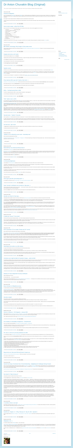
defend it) (49, 109)
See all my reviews (29, 377)
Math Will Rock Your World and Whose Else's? (14, 147)
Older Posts (54, 433)
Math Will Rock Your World (7, 151)
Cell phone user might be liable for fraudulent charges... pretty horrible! (19, 258)
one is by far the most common (30, 206)
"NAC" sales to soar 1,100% (10, 98)
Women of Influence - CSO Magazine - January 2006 (16, 312)
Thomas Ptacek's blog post (17, 339)
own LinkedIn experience (35, 366)
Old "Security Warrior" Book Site (63, 56)
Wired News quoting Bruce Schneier (9, 289)
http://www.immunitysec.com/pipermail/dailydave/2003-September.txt (27, 316)
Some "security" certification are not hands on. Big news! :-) (17, 185)
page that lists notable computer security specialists (29, 427)
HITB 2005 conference (12, 162)
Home (30, 433)
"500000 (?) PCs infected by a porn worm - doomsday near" (17, 134)
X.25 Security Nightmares (9, 161)
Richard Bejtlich (13, 15)
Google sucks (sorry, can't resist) (11, 54)
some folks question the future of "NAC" (39, 109)
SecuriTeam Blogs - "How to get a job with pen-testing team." (23, 180)
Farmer (47, 427)
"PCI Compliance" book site (62, 52)
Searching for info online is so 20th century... (14, 246)
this (44, 40)
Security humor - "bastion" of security (12, 115)
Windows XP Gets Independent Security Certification (15, 273)
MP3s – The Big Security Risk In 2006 (12, 90)
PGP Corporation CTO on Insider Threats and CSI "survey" (17, 229)
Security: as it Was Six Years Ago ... (12, 196)
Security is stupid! (8, 297)
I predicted (10, 100)
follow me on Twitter (66, 59)
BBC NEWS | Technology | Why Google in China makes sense (18, 46)
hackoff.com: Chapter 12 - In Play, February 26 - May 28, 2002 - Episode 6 (20, 411)
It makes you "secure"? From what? (12, 216)
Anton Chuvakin (21, 377)
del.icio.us (34, 72)
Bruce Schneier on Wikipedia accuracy (12, 286)
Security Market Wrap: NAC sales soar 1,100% (10, 103)
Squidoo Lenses (7, 68)
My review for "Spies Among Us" (11, 374)
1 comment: (14, 65)
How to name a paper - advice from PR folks (14, 26)
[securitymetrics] (11, 149)
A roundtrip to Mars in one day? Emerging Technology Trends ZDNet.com (27, 404)
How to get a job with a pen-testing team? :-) (14, 178)
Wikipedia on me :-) (8, 420)
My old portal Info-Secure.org (62, 55)
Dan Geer (49, 427)
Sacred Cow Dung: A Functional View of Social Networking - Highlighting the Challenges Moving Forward (27, 363)
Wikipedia (21, 15)
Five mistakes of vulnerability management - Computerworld (17, 321)
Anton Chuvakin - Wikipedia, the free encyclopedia (10, 424)
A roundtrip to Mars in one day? (11, 402)
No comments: (14, 23)
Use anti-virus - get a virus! (10, 124)
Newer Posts (5, 433)
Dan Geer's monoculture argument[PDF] (15, 207)
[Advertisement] (63, 44)
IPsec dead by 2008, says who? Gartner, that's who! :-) (16, 80)
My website (60, 53)
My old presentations (61, 54)
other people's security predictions (16, 334)
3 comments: (14, 349)
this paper (19, 172)
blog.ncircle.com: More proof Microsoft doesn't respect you (17, 352)
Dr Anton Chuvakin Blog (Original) (24, 4)
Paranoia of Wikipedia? (9, 13)
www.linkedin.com (26, 365)
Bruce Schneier (42, 427)
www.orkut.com (33, 365)
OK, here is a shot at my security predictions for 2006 (16, 332)
